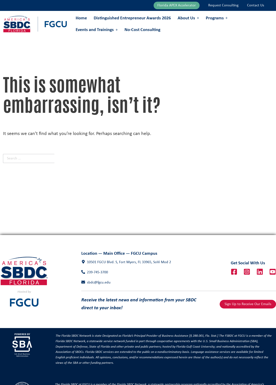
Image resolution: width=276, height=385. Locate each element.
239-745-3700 (97, 272)
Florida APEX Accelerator (176, 5)
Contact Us (255, 5)
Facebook (234, 271)
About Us (186, 18)
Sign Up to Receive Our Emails (248, 304)
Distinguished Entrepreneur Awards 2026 (132, 18)
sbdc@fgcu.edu (99, 282)
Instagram (247, 271)
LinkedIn (259, 271)
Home (81, 18)
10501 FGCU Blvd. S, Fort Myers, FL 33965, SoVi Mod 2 (129, 262)
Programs (215, 18)
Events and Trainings (95, 30)
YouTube (272, 271)
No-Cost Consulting (142, 30)
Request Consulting (223, 5)
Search (83, 158)
